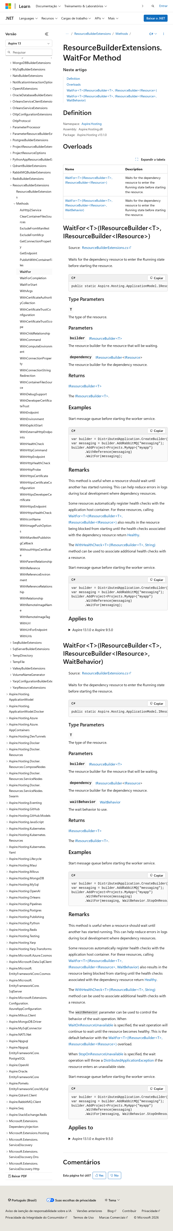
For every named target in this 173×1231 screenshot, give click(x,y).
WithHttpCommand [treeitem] (33, 450)
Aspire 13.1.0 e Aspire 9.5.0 (92, 629)
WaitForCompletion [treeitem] (33, 278)
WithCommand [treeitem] (30, 339)
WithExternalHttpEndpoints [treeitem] (36, 435)
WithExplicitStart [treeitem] (31, 425)
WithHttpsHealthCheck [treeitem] (36, 512)
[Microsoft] (8, 6)
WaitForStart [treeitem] (28, 284)
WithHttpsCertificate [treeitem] (34, 476)
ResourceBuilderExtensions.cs (105, 247)
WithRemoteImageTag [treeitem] (35, 617)
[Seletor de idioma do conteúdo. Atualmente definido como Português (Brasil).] (22, 1200)
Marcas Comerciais (112, 1217)
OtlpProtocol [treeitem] (21, 121)
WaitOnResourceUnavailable (90, 1025)
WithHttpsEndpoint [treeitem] (33, 506)
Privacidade (149, 1211)
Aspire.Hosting (92, 124)
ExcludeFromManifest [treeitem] (34, 228)
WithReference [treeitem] (30, 568)
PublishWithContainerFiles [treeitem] (36, 262)
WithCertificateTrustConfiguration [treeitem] (35, 312)
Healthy (133, 534)
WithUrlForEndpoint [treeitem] (33, 629)
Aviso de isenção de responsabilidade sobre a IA (38, 1211)
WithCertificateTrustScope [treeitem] (36, 324)
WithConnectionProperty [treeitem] (36, 361)
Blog (110, 1211)
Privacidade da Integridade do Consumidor (34, 1217)
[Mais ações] (164, 33)
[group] (118, 286)
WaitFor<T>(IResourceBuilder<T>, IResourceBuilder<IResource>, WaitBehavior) (112, 98)
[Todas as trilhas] (67, 33)
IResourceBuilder (109, 357)
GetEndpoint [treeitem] (28, 253)
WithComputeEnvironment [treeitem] (36, 349)
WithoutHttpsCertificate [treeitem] (35, 552)
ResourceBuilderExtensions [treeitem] (33, 194)
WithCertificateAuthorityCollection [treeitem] (36, 300)
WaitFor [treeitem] (25, 271)
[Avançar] (143, 6)
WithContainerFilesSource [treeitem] (36, 385)
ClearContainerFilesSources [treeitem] (36, 219)
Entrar (163, 6)
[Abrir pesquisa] (152, 6)
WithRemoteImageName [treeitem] (36, 608)
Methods (122, 33)
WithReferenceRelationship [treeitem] (36, 589)
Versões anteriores (89, 1211)
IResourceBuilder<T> (105, 338)
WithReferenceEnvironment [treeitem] (35, 577)
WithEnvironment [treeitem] (32, 419)
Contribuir (129, 1211)
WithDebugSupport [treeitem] (33, 394)
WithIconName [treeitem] (30, 519)
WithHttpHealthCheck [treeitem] (35, 463)
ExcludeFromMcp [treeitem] (32, 235)
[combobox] (28, 43)
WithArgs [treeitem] (26, 291)
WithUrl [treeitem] (25, 623)
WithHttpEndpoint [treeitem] (32, 456)
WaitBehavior (110, 802)
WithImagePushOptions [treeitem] (35, 528)
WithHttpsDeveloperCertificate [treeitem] (36, 497)
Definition (73, 78)
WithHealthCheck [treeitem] (32, 444)
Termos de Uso (83, 1217)
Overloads (74, 84)
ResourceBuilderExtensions (92, 33)
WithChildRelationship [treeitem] (35, 333)
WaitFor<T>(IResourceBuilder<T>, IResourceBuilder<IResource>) (112, 90)
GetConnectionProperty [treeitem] (35, 244)
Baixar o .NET (155, 18)
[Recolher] (46, 34)
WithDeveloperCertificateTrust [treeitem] (36, 403)
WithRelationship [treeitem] (31, 598)
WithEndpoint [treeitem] (29, 412)
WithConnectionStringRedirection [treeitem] (35, 373)
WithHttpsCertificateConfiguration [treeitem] (36, 485)
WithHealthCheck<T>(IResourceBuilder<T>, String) (115, 544)
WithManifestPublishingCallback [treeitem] (35, 540)
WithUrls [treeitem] (26, 636)
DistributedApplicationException (129, 1060)
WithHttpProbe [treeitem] (30, 469)
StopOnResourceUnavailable (101, 1053)
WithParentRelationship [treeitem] (36, 561)
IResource (132, 357)
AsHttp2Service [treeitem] (30, 210)
